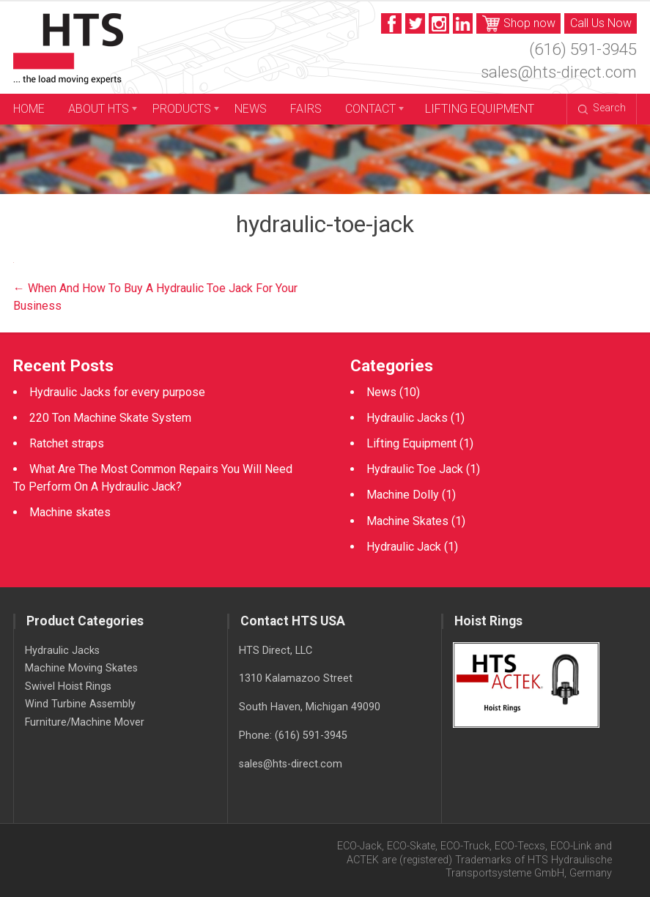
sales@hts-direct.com (559, 71)
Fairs (306, 109)
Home (29, 109)
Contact (370, 109)
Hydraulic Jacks (407, 418)
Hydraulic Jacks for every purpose (117, 392)
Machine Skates (407, 521)
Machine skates (70, 512)
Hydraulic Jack (403, 547)
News (250, 109)
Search (602, 108)
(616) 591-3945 (583, 49)
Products (181, 109)
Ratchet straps (66, 443)
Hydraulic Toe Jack (414, 469)
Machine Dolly (402, 495)
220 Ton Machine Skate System (110, 418)
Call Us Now (601, 23)
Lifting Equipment (479, 109)
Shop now (519, 24)
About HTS (98, 109)
